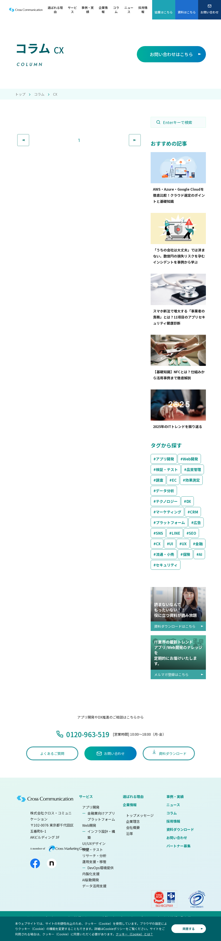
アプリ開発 (165, 459)
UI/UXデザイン (94, 843)
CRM (194, 512)
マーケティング (168, 512)
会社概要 (133, 827)
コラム (39, 94)
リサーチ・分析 (94, 855)
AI (200, 554)
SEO (192, 533)
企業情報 (130, 804)
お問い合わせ (176, 837)
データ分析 (165, 490)
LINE (176, 533)
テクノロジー (167, 501)
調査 (159, 480)
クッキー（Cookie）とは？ (134, 934)
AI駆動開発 (90, 879)
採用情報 (173, 821)
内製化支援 (90, 873)
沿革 (129, 833)
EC (174, 480)
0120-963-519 (87, 734)
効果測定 (192, 480)
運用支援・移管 (94, 861)
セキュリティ (167, 565)
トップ (20, 94)
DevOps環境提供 (100, 867)
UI (171, 543)
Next (140, 137)
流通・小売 (165, 554)
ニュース (173, 804)
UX (184, 543)
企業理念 (133, 821)
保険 (186, 554)
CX (158, 543)
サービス (86, 796)
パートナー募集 (178, 845)
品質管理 (193, 469)
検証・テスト (167, 469)
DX (188, 501)
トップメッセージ (140, 815)
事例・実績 (175, 796)
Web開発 (190, 459)
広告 (197, 522)
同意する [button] (189, 929)
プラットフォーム (170, 522)
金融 (199, 543)
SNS (159, 533)
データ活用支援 (94, 885)
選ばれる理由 (133, 796)
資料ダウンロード (180, 829)
